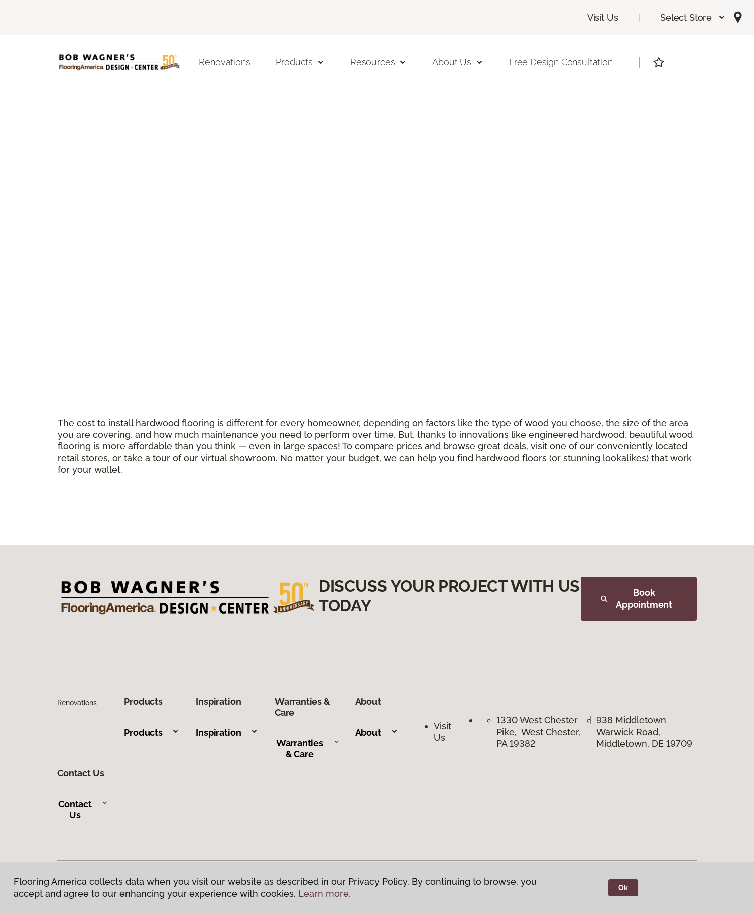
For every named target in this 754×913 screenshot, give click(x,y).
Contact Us (83, 809)
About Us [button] (457, 62)
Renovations (224, 62)
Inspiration (227, 732)
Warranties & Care (307, 748)
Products (152, 732)
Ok (623, 888)
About (376, 732)
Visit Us (602, 17)
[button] (693, 17)
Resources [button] (378, 62)
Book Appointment (636, 598)
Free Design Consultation (561, 62)
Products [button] (300, 62)
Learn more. (324, 893)
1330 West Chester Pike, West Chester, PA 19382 (538, 732)
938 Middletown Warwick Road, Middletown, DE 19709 (644, 732)
